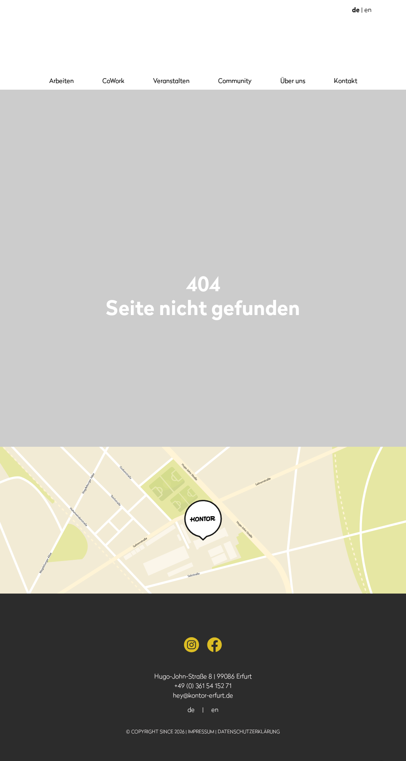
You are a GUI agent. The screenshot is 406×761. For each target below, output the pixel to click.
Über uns (292, 81)
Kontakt (345, 81)
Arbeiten (61, 81)
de (356, 9)
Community (235, 81)
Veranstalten (171, 81)
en (368, 9)
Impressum (201, 731)
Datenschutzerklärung (249, 731)
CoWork (113, 81)
